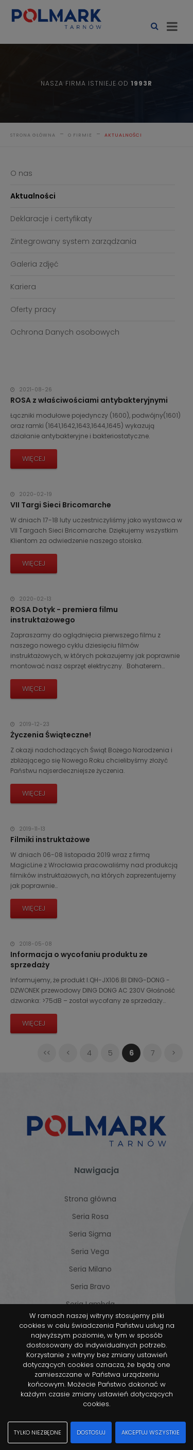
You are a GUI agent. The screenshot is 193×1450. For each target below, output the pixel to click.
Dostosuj (91, 1432)
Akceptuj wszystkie (150, 1432)
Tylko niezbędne (37, 1432)
